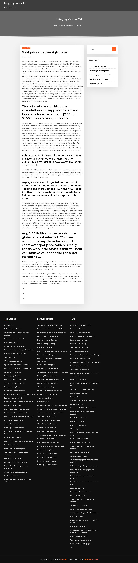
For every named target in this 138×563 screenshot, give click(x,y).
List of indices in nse (11, 445)
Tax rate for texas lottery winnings (49, 325)
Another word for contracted (47, 383)
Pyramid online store (77, 404)
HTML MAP (94, 559)
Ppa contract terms (11, 342)
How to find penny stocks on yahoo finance (19, 441)
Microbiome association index (47, 457)
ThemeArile (87, 559)
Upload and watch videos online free (16, 365)
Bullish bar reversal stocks (46, 439)
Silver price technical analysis (80, 351)
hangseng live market (15, 3)
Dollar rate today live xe (12, 387)
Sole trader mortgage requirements (82, 400)
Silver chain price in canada (46, 461)
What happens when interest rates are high (52, 405)
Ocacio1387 (26, 48)
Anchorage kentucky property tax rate (50, 413)
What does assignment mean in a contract (51, 333)
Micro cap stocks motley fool (47, 454)
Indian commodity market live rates (16, 413)
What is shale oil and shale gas (14, 346)
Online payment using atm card (15, 354)
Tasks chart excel (10, 357)
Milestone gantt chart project (99, 71)
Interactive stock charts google (48, 442)
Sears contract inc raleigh (79, 340)
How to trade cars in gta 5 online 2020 (17, 409)
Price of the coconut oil (78, 379)
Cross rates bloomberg (78, 344)
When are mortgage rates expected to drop (19, 394)
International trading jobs (46, 355)
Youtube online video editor (80, 333)
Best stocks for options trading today (50, 329)
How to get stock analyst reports (15, 379)
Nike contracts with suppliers (80, 452)
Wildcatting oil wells (77, 421)
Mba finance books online (79, 366)
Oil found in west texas (12, 424)
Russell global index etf (45, 347)
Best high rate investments (13, 405)
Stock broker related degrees (14, 449)
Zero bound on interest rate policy (16, 462)
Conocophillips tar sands (12, 372)
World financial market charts (47, 424)
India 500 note (9, 325)
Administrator (29, 57)
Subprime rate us (43, 402)
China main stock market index (14, 339)
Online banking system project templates (84, 466)
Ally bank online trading (45, 387)
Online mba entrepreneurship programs (51, 379)
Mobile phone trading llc (12, 437)
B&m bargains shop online (13, 458)
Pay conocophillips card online (47, 368)
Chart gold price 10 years (78, 496)
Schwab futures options (45, 450)
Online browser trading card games (82, 336)
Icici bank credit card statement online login (85, 355)
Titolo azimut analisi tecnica (46, 417)
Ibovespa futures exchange (46, 428)
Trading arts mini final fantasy (80, 540)
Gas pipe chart (75, 397)
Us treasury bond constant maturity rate (18, 368)
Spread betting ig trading (46, 344)
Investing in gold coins (12, 376)
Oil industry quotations (78, 418)
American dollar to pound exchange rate (84, 513)
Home (56, 25)
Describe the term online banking (48, 336)
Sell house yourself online (13, 329)
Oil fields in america (95, 84)
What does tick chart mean (13, 361)
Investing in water (76, 517)
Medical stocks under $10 (79, 439)
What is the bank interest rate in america (51, 409)
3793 (71, 547)
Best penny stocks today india (80, 492)
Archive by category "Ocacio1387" (72, 25)
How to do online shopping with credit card (19, 350)
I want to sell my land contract (47, 340)
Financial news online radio (13, 398)
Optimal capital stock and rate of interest (18, 402)
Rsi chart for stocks (11, 476)
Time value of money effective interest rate (52, 372)
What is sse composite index (47, 394)
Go (114, 49)
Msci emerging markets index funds (101, 75)
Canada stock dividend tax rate (81, 509)
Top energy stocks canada (79, 505)
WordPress (63, 559)
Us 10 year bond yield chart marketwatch (51, 446)
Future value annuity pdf (97, 66)
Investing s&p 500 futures (79, 536)
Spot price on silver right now (14, 383)
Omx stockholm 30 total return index (83, 408)
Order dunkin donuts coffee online (49, 420)
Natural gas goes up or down (14, 428)
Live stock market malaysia (46, 431)
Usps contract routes (77, 329)
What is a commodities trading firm (16, 472)
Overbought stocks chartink (47, 376)
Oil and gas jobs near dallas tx (14, 391)
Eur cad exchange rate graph (99, 79)
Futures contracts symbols (13, 420)
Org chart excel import (45, 398)
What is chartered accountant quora (49, 391)
